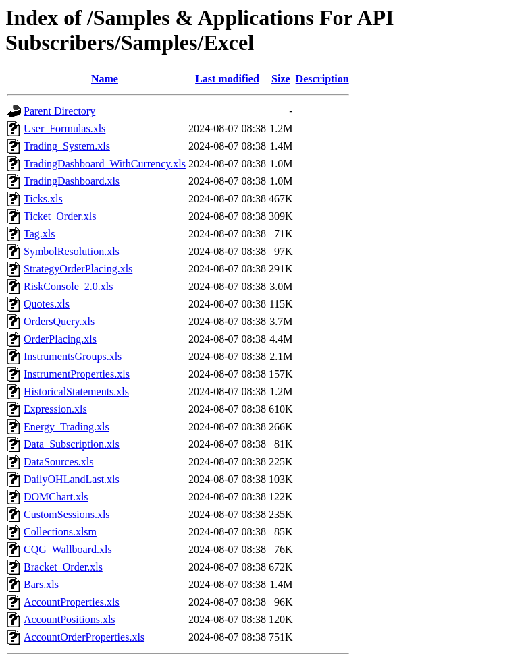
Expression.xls (55, 409)
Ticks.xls (43, 198)
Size (280, 78)
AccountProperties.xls (72, 602)
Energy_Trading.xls (66, 426)
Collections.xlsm (60, 532)
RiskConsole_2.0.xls (68, 286)
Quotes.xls (47, 304)
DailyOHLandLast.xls (72, 479)
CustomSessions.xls (67, 514)
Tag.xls (39, 233)
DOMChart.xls (56, 496)
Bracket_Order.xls (63, 567)
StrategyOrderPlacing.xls (78, 268)
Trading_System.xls (67, 146)
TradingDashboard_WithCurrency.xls (105, 163)
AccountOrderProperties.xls (84, 637)
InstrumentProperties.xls (77, 374)
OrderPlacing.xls (60, 339)
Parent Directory (59, 111)
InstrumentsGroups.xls (73, 356)
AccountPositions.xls (69, 619)
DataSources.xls (59, 461)
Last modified (227, 78)
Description (322, 78)
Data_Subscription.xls (72, 444)
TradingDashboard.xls (72, 181)
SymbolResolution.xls (72, 251)
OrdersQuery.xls (59, 321)
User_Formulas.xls (64, 128)
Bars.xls (41, 584)
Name (104, 78)
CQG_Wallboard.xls (68, 549)
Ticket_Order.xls (60, 216)
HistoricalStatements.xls (76, 391)
